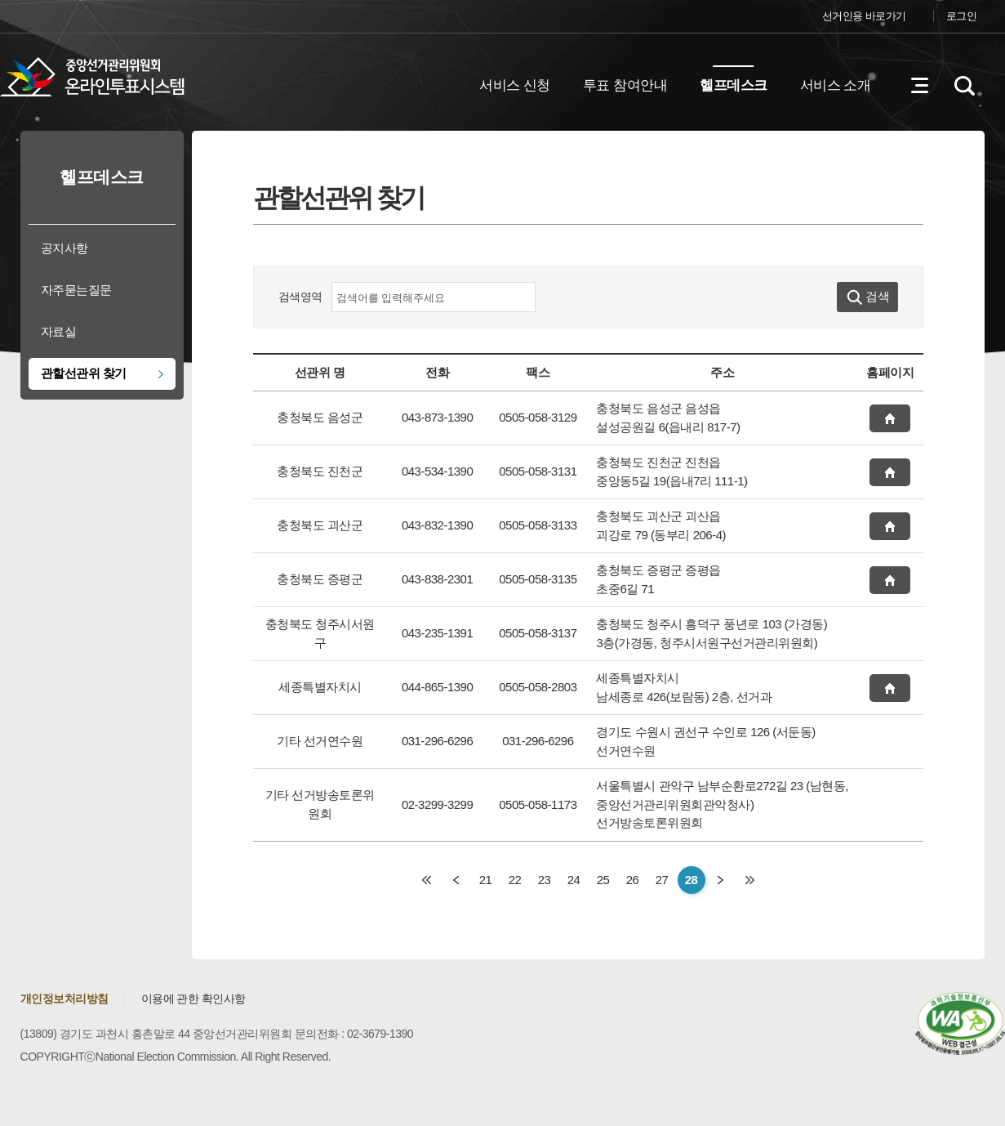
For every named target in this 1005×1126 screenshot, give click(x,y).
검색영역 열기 (964, 85)
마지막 (750, 880)
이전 (456, 880)
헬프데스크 (733, 85)
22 (515, 880)
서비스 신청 (514, 85)
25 (603, 880)
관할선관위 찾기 (84, 373)
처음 (427, 880)
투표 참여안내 (625, 85)
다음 (721, 880)
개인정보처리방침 (64, 998)
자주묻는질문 (76, 290)
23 (544, 880)
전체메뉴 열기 (919, 85)
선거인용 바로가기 (864, 16)
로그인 (961, 16)
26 (632, 880)
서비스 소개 (835, 85)
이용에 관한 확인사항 (193, 998)
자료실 (59, 331)
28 (691, 880)
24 (573, 880)
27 (662, 880)
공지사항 (64, 248)
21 (485, 880)
